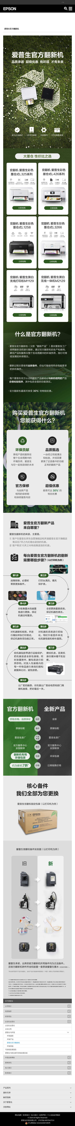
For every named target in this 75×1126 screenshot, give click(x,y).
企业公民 (8, 1029)
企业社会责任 (10, 1025)
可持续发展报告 (10, 1049)
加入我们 (34, 1115)
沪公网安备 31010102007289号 (37, 1123)
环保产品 (10, 1039)
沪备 (46, 1120)
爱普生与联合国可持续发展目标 (16, 1053)
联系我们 (26, 1115)
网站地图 (18, 1115)
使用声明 (42, 1115)
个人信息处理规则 (53, 1115)
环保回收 (10, 1046)
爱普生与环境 (10, 1032)
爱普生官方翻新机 (13, 1043)
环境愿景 (10, 1036)
